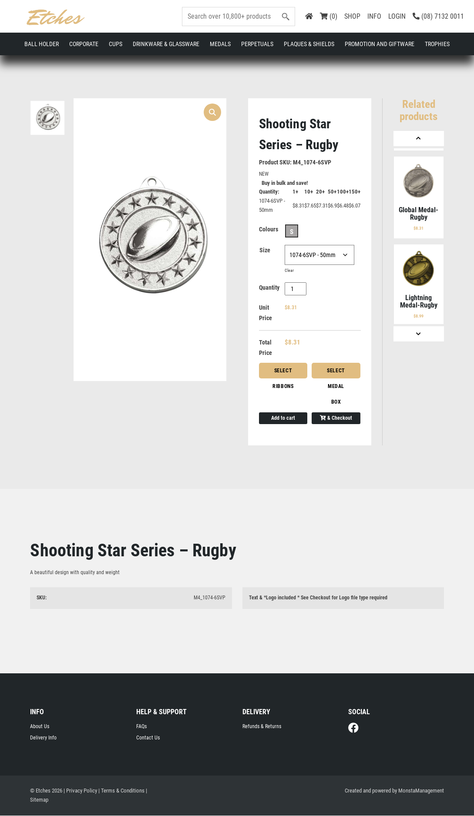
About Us (39, 727)
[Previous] (418, 138)
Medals (220, 43)
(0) (328, 16)
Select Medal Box (336, 373)
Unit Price (265, 313)
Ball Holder (41, 43)
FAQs (141, 727)
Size (264, 250)
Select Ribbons (282, 373)
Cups (115, 43)
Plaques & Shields (309, 43)
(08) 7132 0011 (438, 16)
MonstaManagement (421, 791)
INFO (374, 16)
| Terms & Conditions (121, 791)
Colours (268, 229)
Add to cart (283, 418)
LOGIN (397, 16)
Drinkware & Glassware (166, 43)
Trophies (437, 43)
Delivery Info (43, 738)
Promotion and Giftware (379, 43)
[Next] (418, 333)
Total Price (265, 348)
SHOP (352, 16)
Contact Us (148, 738)
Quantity (269, 287)
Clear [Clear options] (289, 270)
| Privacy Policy (80, 791)
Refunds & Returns (261, 727)
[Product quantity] (296, 289)
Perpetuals (257, 43)
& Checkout (336, 418)
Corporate (83, 43)
